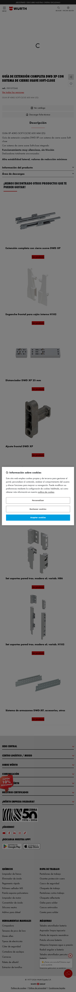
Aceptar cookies (38, 517)
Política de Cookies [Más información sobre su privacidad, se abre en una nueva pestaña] (46, 492)
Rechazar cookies (38, 509)
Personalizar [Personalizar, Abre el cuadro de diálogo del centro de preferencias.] (38, 500)
